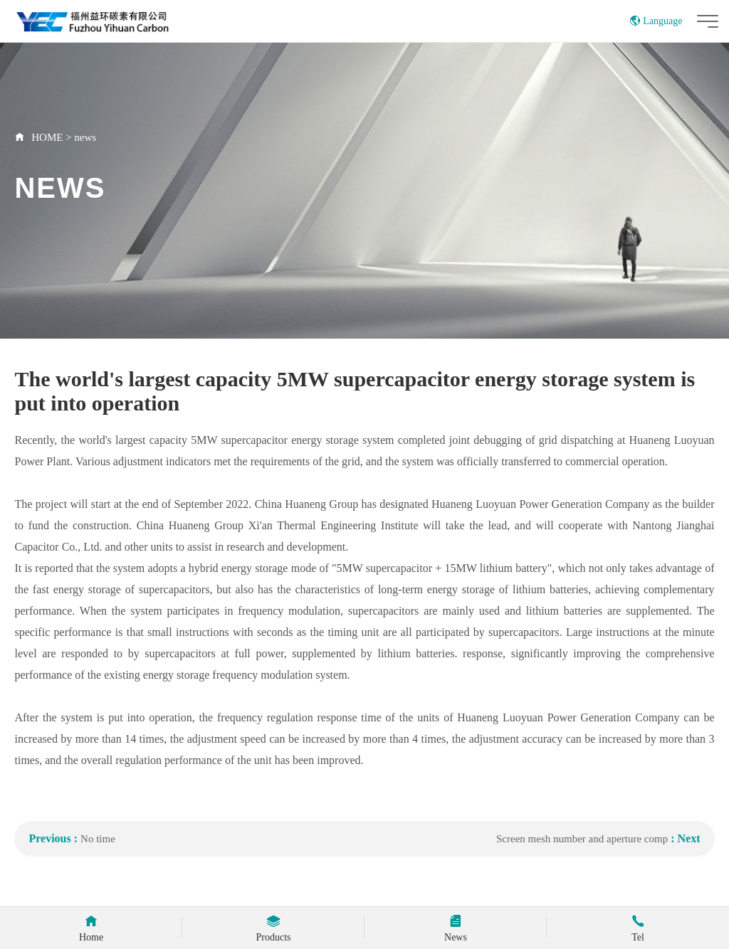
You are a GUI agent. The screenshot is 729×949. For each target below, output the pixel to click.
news (85, 137)
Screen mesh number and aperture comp (582, 838)
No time (97, 838)
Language (656, 21)
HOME (47, 137)
